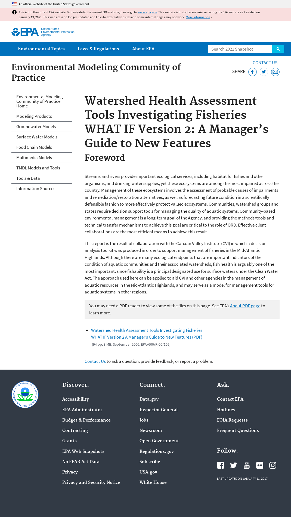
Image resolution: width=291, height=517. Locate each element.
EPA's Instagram (272, 465)
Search (278, 49)
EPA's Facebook (220, 465)
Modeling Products (34, 116)
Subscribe (150, 462)
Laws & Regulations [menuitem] (98, 49)
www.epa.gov (147, 12)
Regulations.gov (157, 451)
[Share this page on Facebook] (252, 72)
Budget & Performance (86, 420)
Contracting (75, 430)
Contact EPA (230, 399)
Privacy (70, 472)
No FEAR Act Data (81, 462)
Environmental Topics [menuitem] (41, 49)
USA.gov (148, 472)
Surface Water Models (36, 137)
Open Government (159, 441)
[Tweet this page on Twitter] (264, 72)
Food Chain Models (34, 147)
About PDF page (245, 306)
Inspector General (159, 410)
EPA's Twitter (233, 465)
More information (198, 17)
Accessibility (75, 399)
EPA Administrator (82, 410)
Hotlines (226, 410)
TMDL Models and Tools (38, 168)
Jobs (144, 420)
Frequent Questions (238, 430)
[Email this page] (275, 72)
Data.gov (149, 399)
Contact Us (265, 63)
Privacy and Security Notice (91, 482)
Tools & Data (28, 178)
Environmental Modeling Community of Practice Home (39, 101)
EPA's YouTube (246, 465)
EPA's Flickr (259, 465)
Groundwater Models (36, 126)
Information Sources (35, 188)
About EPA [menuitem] (143, 49)
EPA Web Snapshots (83, 451)
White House (153, 482)
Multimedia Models (34, 157)
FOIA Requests (232, 420)
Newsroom (151, 430)
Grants (69, 441)
